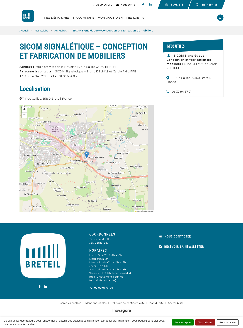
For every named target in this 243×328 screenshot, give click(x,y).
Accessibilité (175, 301)
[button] (86, 153)
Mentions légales (95, 301)
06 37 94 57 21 (181, 90)
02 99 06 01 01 (101, 286)
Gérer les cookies (70, 301)
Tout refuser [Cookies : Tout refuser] (205, 322)
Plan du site (156, 301)
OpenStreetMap (148, 209)
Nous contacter (175, 235)
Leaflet (138, 209)
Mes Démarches (60, 17)
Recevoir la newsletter (181, 245)
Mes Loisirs (139, 17)
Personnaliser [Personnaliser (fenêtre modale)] (227, 322)
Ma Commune (87, 17)
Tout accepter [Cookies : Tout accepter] (183, 322)
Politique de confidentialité (128, 301)
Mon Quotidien (113, 17)
